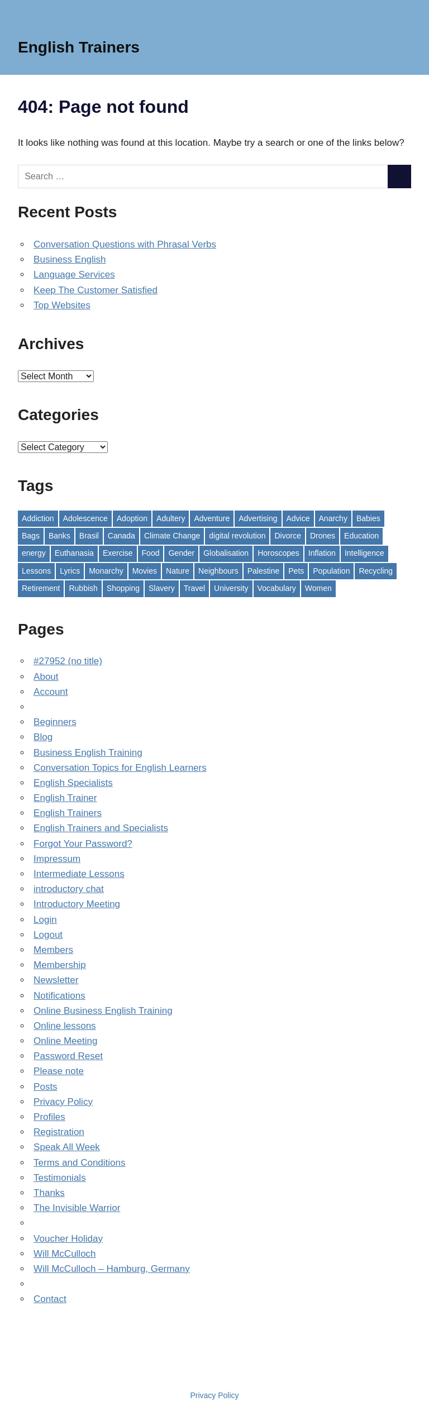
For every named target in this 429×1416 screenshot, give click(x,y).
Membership (60, 965)
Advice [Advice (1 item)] (298, 518)
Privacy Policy (63, 1101)
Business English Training (88, 752)
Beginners (55, 722)
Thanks (49, 1193)
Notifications (59, 995)
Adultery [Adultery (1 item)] (170, 518)
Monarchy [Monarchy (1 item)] (106, 570)
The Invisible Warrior (77, 1208)
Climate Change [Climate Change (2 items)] (172, 535)
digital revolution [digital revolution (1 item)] (237, 535)
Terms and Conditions (79, 1162)
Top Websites (62, 305)
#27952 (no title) (68, 661)
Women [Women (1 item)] (318, 588)
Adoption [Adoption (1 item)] (132, 518)
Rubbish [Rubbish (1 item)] (83, 588)
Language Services (74, 274)
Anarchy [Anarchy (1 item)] (333, 518)
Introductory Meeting (77, 904)
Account (51, 691)
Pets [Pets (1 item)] (296, 570)
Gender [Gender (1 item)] (181, 553)
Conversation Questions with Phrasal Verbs (125, 244)
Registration (59, 1132)
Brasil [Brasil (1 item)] (89, 535)
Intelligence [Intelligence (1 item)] (364, 553)
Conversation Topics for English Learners (120, 767)
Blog (43, 737)
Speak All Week (67, 1147)
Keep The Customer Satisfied (96, 290)
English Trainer (65, 798)
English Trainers (79, 47)
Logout (48, 934)
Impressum (57, 859)
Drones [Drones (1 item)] (322, 535)
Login (45, 919)
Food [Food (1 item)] (151, 553)
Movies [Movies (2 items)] (144, 570)
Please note (59, 1071)
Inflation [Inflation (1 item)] (322, 553)
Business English (70, 259)
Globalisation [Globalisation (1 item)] (226, 553)
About (46, 676)
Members (53, 950)
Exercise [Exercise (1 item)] (118, 553)
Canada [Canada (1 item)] (121, 535)
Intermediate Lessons (79, 874)
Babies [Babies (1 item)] (368, 518)
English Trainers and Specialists (101, 828)
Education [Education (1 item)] (361, 535)
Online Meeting (65, 1041)
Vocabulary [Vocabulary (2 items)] (277, 588)
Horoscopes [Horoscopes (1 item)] (278, 553)
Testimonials (60, 1177)
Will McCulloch (65, 1253)
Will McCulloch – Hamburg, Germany (112, 1269)
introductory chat (69, 889)
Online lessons (65, 1026)
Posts (46, 1086)
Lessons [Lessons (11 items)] (36, 570)
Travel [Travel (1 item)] (194, 588)
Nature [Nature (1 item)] (177, 570)
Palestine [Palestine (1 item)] (263, 570)
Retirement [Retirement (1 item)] (41, 588)
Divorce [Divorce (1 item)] (287, 535)
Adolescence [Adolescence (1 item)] (85, 518)
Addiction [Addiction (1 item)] (38, 518)
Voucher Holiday (68, 1238)
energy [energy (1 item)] (34, 553)
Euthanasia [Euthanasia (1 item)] (74, 553)
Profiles (49, 1117)
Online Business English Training (103, 1010)
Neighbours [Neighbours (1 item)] (218, 570)
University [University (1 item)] (231, 588)
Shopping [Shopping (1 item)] (123, 588)
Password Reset (68, 1056)
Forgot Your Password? (83, 843)
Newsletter (56, 980)
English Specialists (73, 783)
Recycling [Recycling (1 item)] (376, 570)
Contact (50, 1299)
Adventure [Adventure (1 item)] (212, 518)
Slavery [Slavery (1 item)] (162, 588)
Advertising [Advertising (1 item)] (258, 518)
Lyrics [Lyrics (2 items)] (70, 570)
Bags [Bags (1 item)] (31, 535)
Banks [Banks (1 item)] (59, 535)
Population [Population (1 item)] (331, 570)
